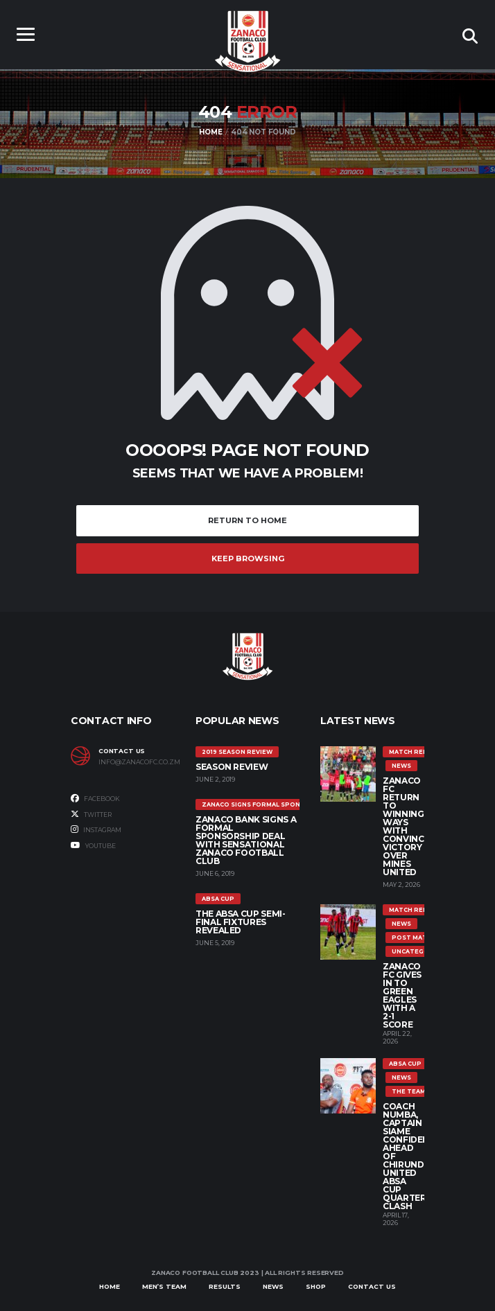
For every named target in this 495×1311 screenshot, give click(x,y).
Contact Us (372, 1286)
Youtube (93, 845)
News (273, 1286)
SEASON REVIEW (232, 767)
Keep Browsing (247, 558)
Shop (316, 1286)
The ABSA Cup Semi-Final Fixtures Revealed (241, 921)
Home (109, 1286)
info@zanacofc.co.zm (136, 762)
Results (225, 1286)
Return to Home (247, 520)
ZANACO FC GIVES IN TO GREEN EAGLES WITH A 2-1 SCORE (402, 995)
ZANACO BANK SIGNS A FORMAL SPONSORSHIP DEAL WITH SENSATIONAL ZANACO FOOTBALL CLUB (246, 840)
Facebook (95, 798)
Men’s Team (164, 1286)
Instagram (96, 829)
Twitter (91, 814)
